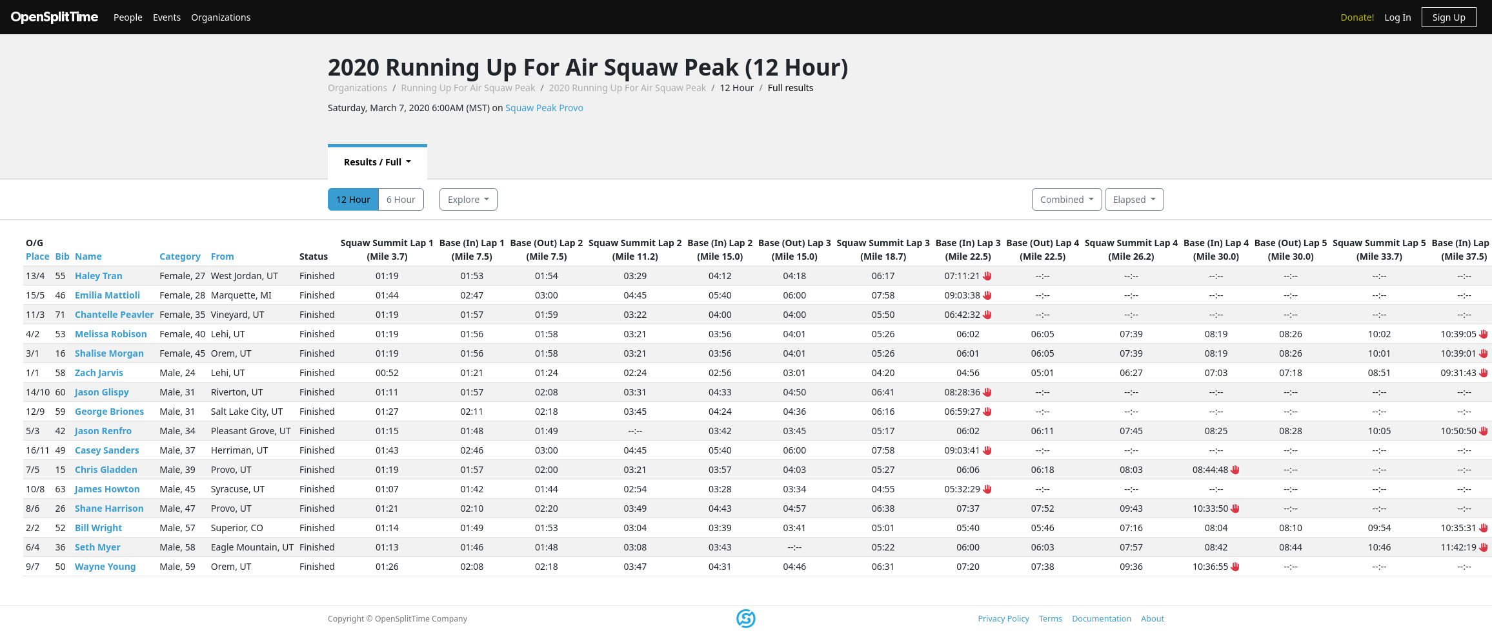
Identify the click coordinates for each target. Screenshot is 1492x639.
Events (167, 17)
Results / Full (374, 162)
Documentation (1101, 618)
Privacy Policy (1003, 618)
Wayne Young (105, 566)
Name (88, 256)
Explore (465, 199)
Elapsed (1131, 199)
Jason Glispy (102, 392)
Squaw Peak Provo (544, 107)
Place (38, 256)
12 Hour (353, 199)
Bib (62, 256)
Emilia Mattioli (107, 295)
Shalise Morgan (109, 353)
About (1152, 618)
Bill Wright (98, 527)
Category (180, 256)
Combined (1063, 199)
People (128, 17)
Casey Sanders (107, 450)
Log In (1397, 17)
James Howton (107, 489)
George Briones (109, 411)
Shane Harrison (109, 508)
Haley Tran (99, 275)
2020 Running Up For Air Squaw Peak (628, 87)
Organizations (220, 17)
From (222, 256)
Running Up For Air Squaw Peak (468, 87)
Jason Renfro (103, 430)
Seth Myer (98, 547)
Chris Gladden (106, 469)
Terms (1050, 618)
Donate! (1358, 17)
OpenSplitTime (54, 17)
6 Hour (401, 199)
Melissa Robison (111, 334)
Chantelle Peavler (114, 314)
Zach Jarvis (99, 372)
